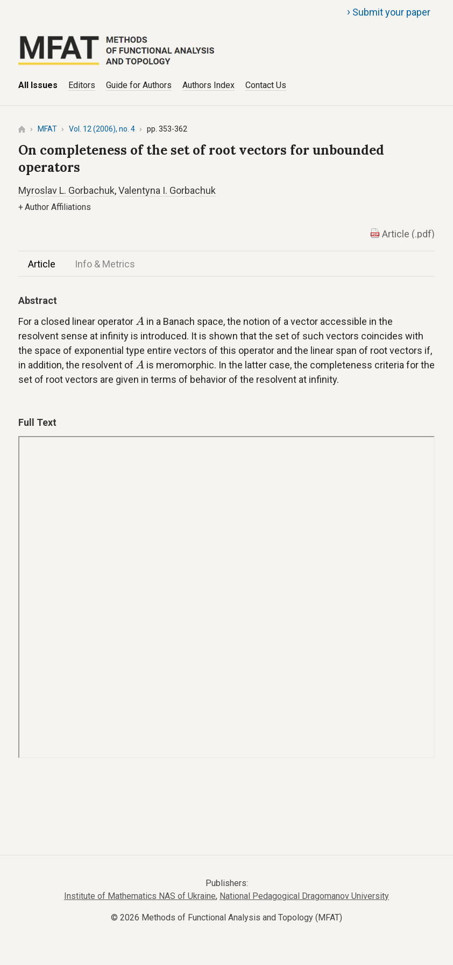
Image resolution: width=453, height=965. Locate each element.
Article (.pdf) (408, 234)
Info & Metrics (105, 264)
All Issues (38, 85)
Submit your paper (388, 11)
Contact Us (265, 85)
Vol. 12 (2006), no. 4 (102, 129)
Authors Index (208, 85)
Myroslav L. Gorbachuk (66, 190)
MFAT (47, 129)
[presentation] (140, 321)
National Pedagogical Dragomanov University (304, 896)
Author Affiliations (54, 207)
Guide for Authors (139, 85)
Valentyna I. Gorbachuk (167, 190)
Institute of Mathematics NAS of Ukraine (140, 896)
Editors (81, 85)
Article (41, 264)
